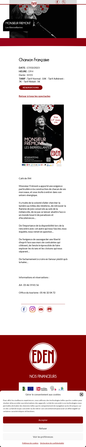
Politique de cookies (30, 443)
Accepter (43, 420)
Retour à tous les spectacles (34, 96)
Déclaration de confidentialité (52, 443)
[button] (81, 394)
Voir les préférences (43, 436)
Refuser (43, 428)
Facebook (57, 2)
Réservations (31, 87)
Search (64, 2)
